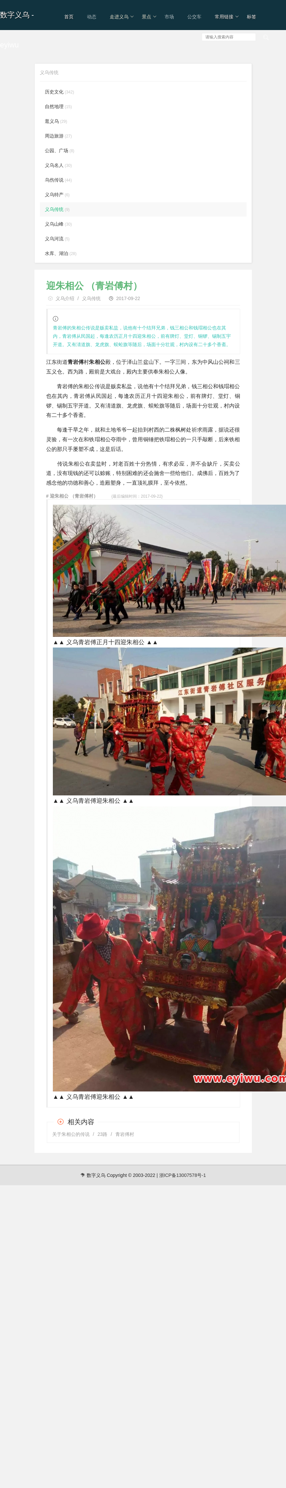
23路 (102, 1134)
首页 (69, 16)
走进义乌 (122, 17)
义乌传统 (91, 298)
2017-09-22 (128, 298)
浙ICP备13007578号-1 (182, 1175)
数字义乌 (14, 15)
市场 (169, 16)
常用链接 (227, 17)
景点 (149, 17)
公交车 (194, 16)
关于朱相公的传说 (71, 1134)
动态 (91, 16)
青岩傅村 (124, 1134)
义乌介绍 (65, 298)
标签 (251, 16)
